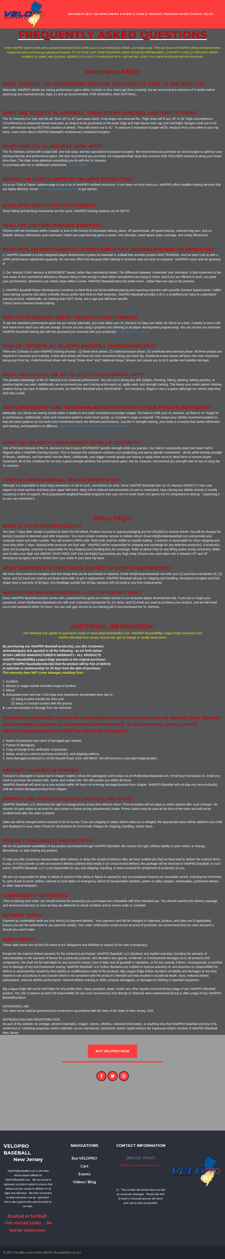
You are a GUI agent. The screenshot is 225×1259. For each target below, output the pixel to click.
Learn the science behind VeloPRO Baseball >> (94, 426)
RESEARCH (76, 14)
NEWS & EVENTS (122, 14)
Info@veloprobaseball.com (58, 189)
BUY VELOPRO (97, 14)
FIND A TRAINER (149, 14)
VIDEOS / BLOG (201, 14)
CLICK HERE (77, 165)
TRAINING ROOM (175, 14)
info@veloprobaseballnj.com (141, 1165)
